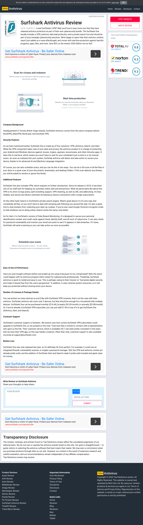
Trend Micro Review (11, 509)
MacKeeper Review (10, 491)
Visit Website (125, 19)
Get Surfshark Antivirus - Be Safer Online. (35, 51)
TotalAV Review (9, 506)
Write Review (125, 25)
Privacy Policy (56, 478)
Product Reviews (9, 472)
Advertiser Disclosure (96, 16)
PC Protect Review (10, 500)
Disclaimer (54, 485)
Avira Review (7, 481)
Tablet (52, 518)
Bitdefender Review (10, 485)
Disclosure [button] (127, 9)
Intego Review (8, 488)
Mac (52, 512)
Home (110, 9)
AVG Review (7, 478)
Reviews (118, 9)
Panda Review (8, 497)
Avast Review (8, 475)
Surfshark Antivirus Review (14, 503)
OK (123, 2)
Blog (52, 506)
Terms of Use (56, 481)
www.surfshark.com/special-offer (19, 57)
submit (87, 403)
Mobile (53, 515)
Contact (137, 9)
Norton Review (8, 494)
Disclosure (54, 488)
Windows (54, 509)
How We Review (57, 475)
